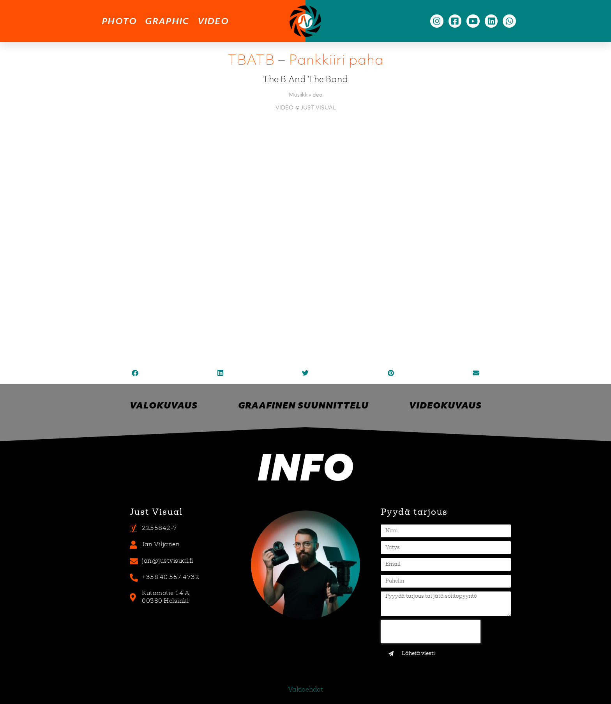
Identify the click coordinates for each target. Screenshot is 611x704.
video (213, 20)
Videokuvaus (445, 405)
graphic (167, 20)
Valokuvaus (164, 405)
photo (119, 20)
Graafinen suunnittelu (303, 405)
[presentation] (430, 631)
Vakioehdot (305, 690)
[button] (135, 373)
